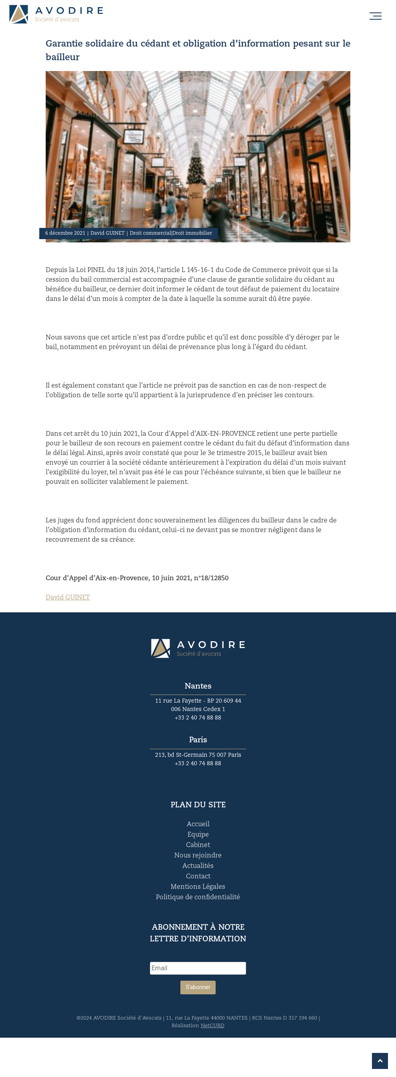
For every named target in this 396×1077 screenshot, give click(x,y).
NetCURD (212, 1025)
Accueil (198, 824)
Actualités (198, 866)
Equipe (198, 835)
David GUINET (68, 598)
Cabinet (198, 845)
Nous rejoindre (198, 856)
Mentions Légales (198, 887)
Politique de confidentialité (198, 897)
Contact (198, 877)
